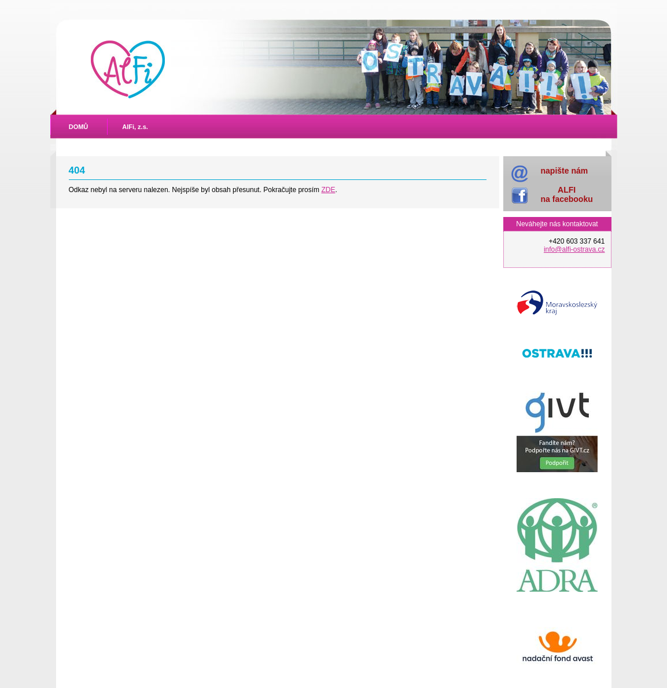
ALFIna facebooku (567, 194)
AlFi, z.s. (135, 126)
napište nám (564, 170)
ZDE (328, 190)
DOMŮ (79, 126)
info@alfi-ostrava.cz (574, 249)
